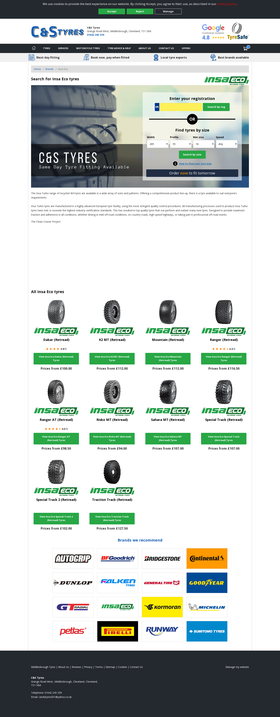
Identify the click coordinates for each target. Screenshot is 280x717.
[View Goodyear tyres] (207, 582)
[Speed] (227, 144)
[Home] (33, 48)
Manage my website (237, 667)
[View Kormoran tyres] (162, 607)
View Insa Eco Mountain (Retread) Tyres (167, 358)
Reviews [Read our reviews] (76, 667)
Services (63, 48)
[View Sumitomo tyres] (207, 631)
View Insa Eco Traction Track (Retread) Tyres (112, 518)
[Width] (158, 144)
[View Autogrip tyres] (73, 558)
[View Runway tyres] (162, 631)
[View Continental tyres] (207, 558)
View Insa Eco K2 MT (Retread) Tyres (112, 358)
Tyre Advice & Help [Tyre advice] (119, 48)
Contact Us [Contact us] (166, 48)
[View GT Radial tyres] (73, 607)
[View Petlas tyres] (73, 631)
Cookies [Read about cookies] (122, 667)
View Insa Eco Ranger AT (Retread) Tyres (56, 438)
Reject (140, 11)
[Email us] (55, 697)
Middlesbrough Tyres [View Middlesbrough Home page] (43, 667)
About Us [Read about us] (63, 667)
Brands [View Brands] (49, 69)
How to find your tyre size (195, 163)
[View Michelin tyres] (207, 607)
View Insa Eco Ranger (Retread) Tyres (224, 358)
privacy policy (227, 4)
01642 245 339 (95, 34)
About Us (145, 48)
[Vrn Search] (178, 107)
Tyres (46, 48)
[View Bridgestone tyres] (162, 558)
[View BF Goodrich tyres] (117, 558)
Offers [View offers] (186, 48)
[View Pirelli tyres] (117, 631)
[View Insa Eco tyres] (117, 607)
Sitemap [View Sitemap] (110, 667)
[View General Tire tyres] (162, 582)
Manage (168, 11)
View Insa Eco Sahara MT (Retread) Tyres (168, 438)
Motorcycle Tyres (88, 48)
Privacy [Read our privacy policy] (88, 667)
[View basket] (245, 48)
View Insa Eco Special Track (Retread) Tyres (223, 438)
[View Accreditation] (238, 31)
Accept (111, 11)
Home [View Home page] (37, 69)
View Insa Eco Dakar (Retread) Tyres (56, 358)
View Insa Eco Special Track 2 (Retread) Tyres (56, 518)
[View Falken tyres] (117, 582)
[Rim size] (204, 144)
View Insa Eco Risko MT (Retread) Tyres (112, 438)
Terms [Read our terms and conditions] (99, 667)
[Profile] (181, 144)
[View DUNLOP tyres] (73, 582)
